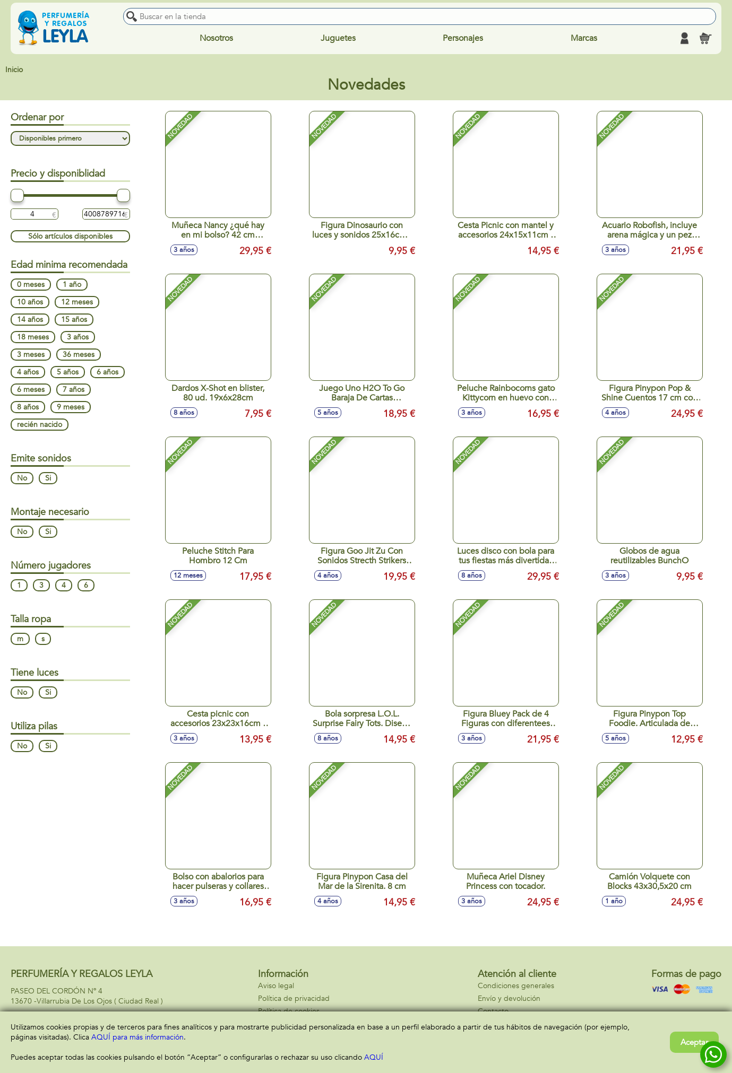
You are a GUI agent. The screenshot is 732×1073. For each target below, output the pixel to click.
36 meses (78, 355)
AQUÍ (373, 1057)
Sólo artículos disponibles (70, 236)
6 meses (31, 390)
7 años (73, 390)
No (22, 478)
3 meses (31, 355)
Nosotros (216, 38)
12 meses (77, 302)
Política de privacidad (294, 998)
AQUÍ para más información (137, 1037)
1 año (72, 285)
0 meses (31, 285)
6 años (107, 372)
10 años (30, 302)
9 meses (70, 407)
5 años (68, 372)
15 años (74, 320)
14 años (30, 320)
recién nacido (39, 425)
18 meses (33, 337)
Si (48, 478)
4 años (28, 372)
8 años (28, 407)
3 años (78, 337)
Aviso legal (276, 986)
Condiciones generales (516, 986)
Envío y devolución (509, 998)
